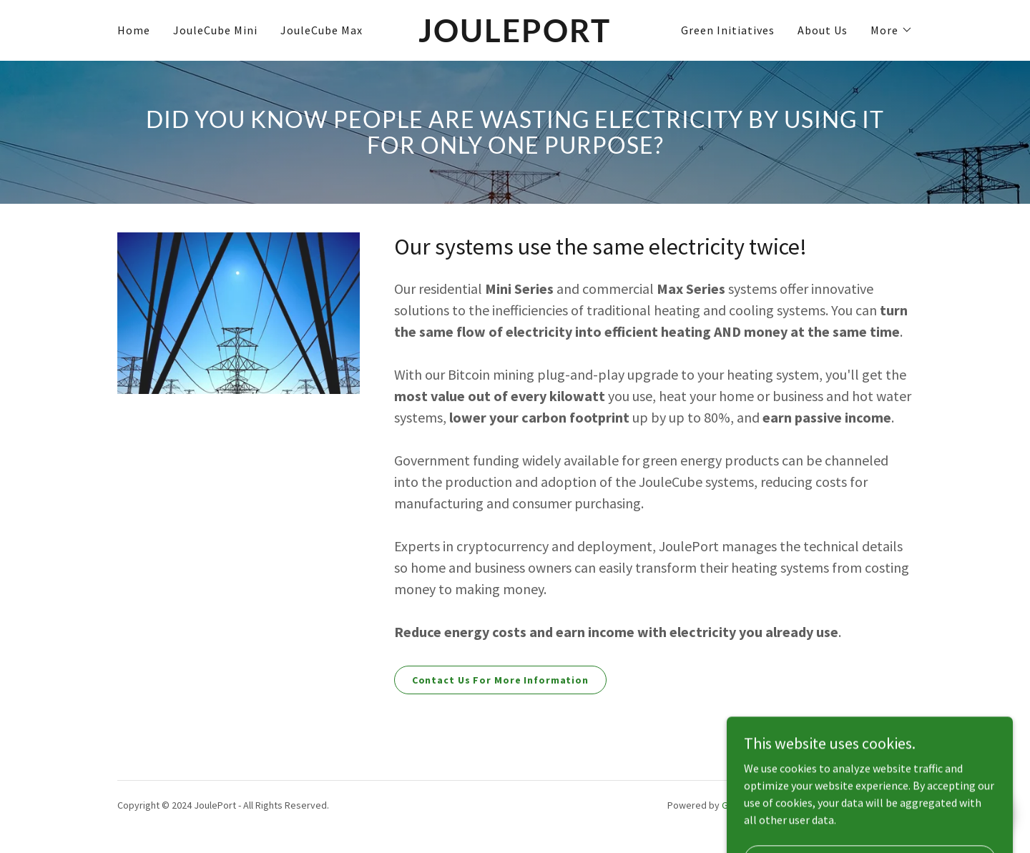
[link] (515, 38)
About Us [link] (823, 30)
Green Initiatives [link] (728, 30)
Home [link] (133, 30)
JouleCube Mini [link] (215, 30)
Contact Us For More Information (500, 680)
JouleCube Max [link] (321, 30)
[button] (891, 30)
